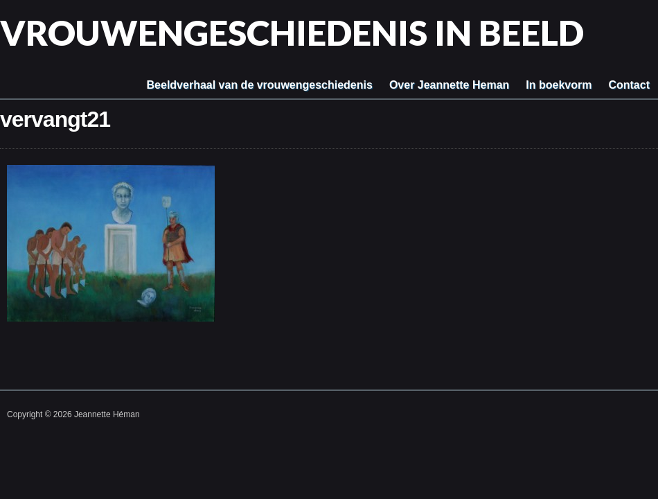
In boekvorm (559, 85)
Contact (629, 85)
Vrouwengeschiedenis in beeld (292, 32)
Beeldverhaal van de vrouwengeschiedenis (260, 85)
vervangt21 (55, 119)
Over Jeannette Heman (449, 85)
